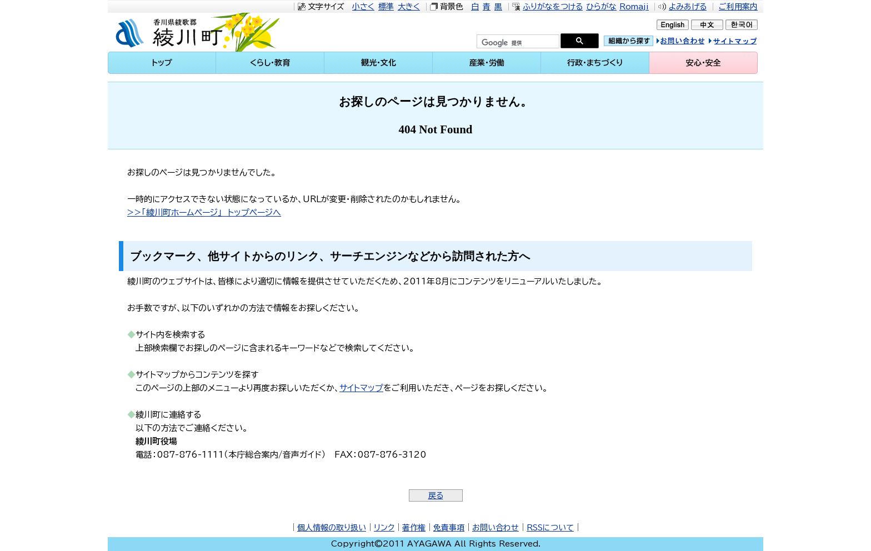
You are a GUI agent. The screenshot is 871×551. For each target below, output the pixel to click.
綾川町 (203, 32)
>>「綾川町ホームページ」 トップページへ (204, 212)
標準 (386, 7)
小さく (363, 7)
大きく (409, 7)
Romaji (634, 7)
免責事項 (448, 528)
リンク (384, 528)
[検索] (517, 43)
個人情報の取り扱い (331, 528)
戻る (435, 495)
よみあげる (688, 7)
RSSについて (550, 528)
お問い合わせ (495, 528)
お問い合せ (692, 42)
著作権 (414, 528)
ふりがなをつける (553, 7)
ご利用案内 (738, 7)
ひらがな (601, 7)
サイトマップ (743, 42)
